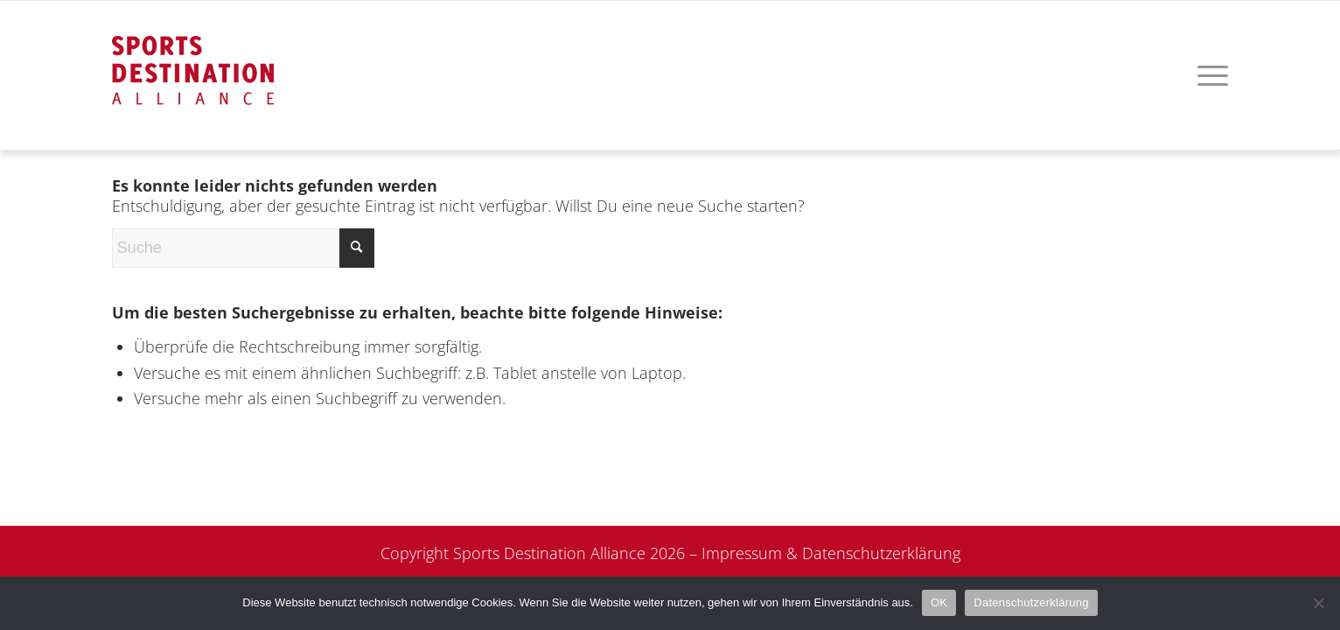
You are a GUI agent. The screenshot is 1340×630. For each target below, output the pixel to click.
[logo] (193, 53)
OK (939, 602)
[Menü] (1207, 75)
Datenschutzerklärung (1031, 602)
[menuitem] (1207, 75)
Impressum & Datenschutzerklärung (830, 553)
